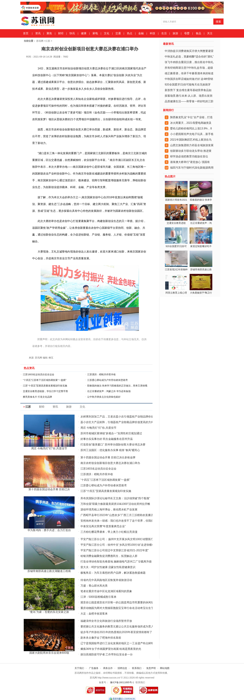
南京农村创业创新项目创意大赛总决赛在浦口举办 (110, 463)
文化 (106, 33)
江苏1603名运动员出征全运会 (38, 374)
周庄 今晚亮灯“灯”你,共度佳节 (98, 427)
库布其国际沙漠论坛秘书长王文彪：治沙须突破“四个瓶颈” (115, 498)
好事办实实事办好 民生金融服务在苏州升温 (106, 439)
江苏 (47, 41)
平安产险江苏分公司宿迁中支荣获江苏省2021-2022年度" (114, 550)
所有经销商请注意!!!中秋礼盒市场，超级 (189, 67)
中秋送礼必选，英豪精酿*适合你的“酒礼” (189, 56)
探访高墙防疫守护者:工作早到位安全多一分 (106, 654)
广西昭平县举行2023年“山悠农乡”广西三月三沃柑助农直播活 (116, 515)
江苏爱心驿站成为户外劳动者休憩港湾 (107, 380)
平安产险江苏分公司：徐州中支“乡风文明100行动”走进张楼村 (117, 544)
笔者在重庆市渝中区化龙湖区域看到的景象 (106, 591)
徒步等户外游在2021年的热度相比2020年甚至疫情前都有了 (116, 632)
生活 (164, 33)
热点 (129, 33)
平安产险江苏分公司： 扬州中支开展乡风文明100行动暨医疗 (117, 539)
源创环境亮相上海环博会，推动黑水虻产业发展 (108, 509)
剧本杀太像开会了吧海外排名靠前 (100, 637)
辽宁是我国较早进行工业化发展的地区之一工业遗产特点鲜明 (117, 643)
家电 (95, 33)
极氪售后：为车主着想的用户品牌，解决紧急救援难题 (113, 572)
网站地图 (164, 668)
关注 (209, 33)
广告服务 (93, 668)
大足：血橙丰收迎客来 (94, 613)
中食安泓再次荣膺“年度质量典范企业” (103, 526)
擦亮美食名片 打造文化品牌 (37, 396)
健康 (83, 33)
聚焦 (49, 33)
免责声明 (151, 668)
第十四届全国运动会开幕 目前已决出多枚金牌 (107, 457)
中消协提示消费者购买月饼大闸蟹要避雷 (189, 51)
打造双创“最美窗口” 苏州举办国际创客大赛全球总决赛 (112, 444)
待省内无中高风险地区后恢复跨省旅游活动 (106, 580)
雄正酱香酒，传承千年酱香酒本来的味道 (189, 73)
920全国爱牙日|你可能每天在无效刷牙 (188, 84)
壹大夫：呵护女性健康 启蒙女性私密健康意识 (107, 567)
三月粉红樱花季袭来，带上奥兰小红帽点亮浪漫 (108, 531)
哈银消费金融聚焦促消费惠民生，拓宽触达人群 (108, 556)
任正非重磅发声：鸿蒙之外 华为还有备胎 (109, 391)
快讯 (72, 33)
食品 (198, 33)
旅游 (175, 33)
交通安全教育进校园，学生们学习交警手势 (45, 391)
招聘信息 (122, 668)
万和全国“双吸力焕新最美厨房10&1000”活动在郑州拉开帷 (115, 503)
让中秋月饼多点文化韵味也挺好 (103, 396)
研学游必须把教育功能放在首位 (189, 156)
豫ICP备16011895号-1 (122, 682)
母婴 (187, 33)
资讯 (38, 33)
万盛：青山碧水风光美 (94, 585)
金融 (141, 33)
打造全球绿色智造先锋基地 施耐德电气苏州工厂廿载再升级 (116, 561)
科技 (152, 33)
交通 (118, 33)
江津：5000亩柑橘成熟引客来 (98, 596)
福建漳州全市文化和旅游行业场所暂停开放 (106, 620)
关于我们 (79, 668)
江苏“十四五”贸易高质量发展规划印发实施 (45, 385)
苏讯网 (39, 41)
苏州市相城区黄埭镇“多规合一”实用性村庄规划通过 (111, 433)
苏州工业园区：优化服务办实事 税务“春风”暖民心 (110, 450)
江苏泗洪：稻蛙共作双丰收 (101, 374)
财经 (61, 33)
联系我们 (136, 668)
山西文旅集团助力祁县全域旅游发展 (192, 145)
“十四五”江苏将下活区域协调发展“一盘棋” (44, 380)
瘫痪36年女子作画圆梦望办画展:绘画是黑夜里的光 (110, 648)
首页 (25, 33)
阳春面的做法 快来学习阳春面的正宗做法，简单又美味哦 (117, 385)
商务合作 (108, 668)
